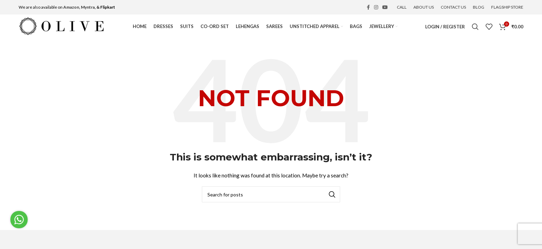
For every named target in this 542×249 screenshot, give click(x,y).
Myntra (88, 7)
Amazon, (71, 7)
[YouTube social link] (385, 7)
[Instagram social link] (376, 7)
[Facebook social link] (368, 7)
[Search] (475, 27)
